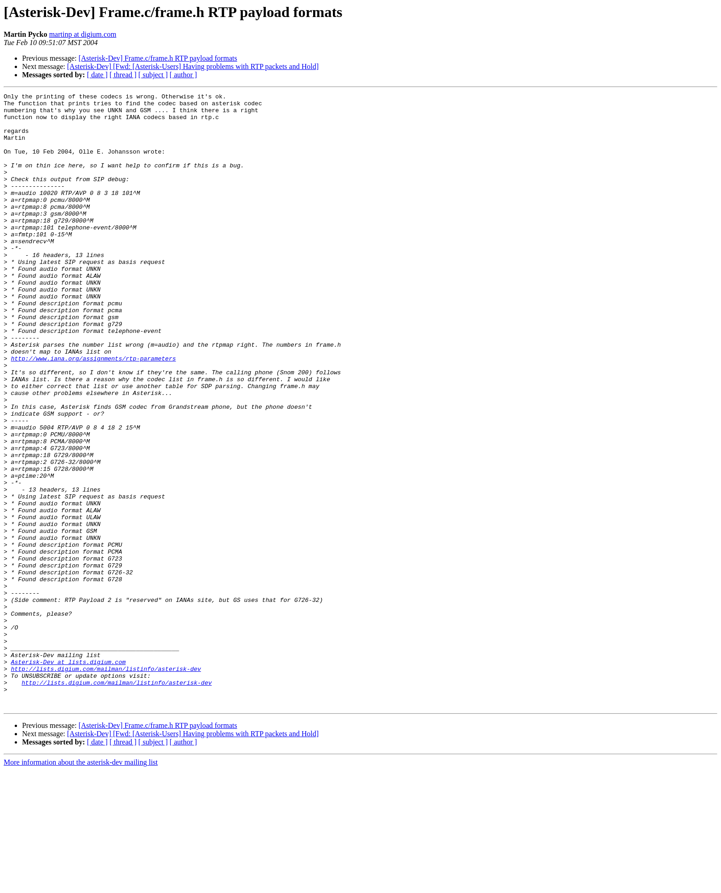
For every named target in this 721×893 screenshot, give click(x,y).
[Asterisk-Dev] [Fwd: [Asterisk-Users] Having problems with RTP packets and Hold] (193, 66)
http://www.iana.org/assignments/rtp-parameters (93, 412)
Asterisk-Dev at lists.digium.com (68, 776)
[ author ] (183, 75)
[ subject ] (153, 75)
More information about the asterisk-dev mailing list (81, 885)
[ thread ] (123, 75)
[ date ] (97, 75)
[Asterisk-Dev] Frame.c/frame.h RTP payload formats (158, 58)
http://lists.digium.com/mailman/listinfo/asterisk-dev (106, 784)
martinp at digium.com (82, 34)
